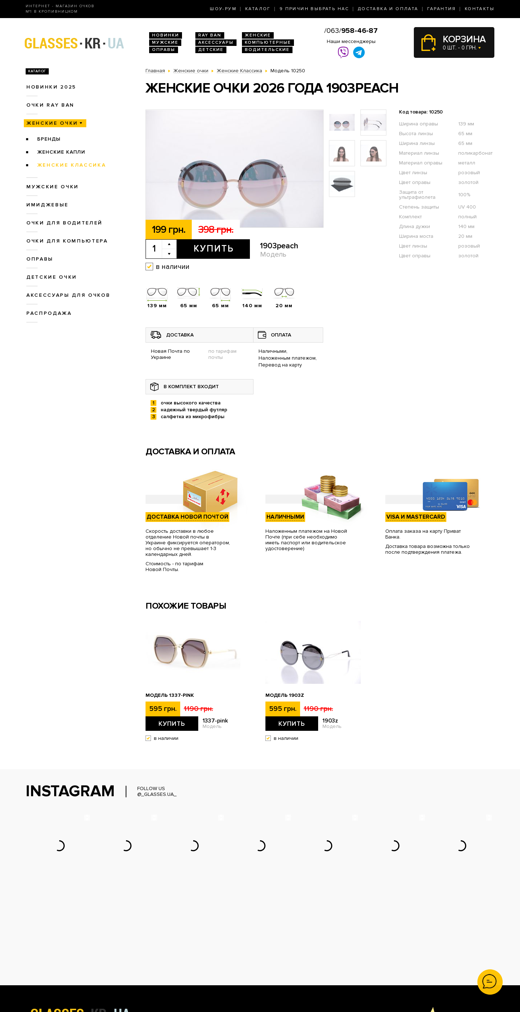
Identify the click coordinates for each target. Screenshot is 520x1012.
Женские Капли (61, 152)
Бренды (49, 139)
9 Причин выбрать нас (314, 9)
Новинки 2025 (51, 87)
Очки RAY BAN (50, 105)
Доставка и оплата (388, 9)
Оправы (163, 49)
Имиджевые (47, 205)
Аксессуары (216, 42)
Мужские (165, 42)
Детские (211, 49)
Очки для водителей (64, 223)
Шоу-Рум (223, 9)
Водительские (267, 49)
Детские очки (51, 277)
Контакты (479, 9)
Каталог (258, 9)
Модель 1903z (284, 695)
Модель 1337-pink (170, 695)
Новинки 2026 (163, 941)
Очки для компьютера (67, 241)
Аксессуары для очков (68, 295)
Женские (258, 35)
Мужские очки (52, 187)
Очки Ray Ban (162, 948)
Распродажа (49, 313)
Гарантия (441, 9)
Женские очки (52, 123)
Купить (214, 248)
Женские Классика (71, 165)
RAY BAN (209, 35)
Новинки (165, 35)
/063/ (351, 30)
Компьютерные (268, 42)
